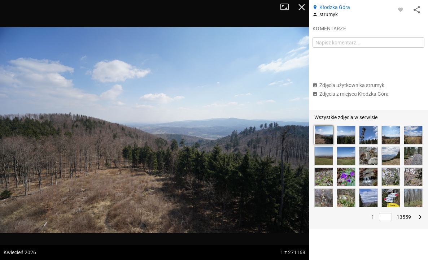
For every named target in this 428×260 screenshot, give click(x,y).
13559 (404, 217)
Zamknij (301, 7)
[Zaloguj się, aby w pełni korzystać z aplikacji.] (400, 9)
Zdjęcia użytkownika (348, 85)
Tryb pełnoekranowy (287, 7)
